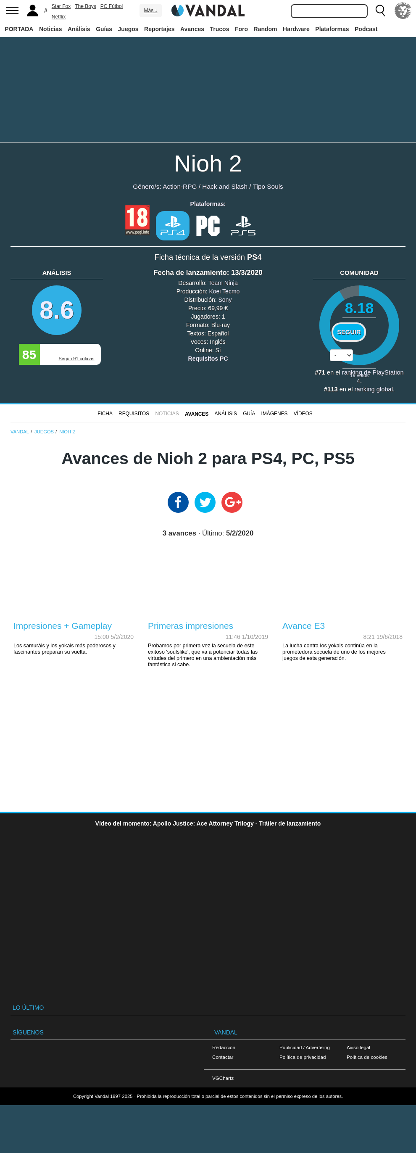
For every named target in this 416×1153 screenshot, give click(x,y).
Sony (225, 299)
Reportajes (159, 29)
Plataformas (332, 29)
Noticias (50, 29)
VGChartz (223, 1078)
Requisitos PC (208, 358)
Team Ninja (223, 283)
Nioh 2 (208, 163)
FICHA (105, 414)
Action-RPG (180, 186)
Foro (241, 29)
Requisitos (133, 414)
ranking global (374, 389)
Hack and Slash (224, 186)
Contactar (222, 1057)
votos (359, 375)
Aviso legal (358, 1047)
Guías (104, 29)
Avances (192, 29)
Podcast (366, 29)
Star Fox (61, 6)
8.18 (359, 308)
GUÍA (249, 414)
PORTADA (19, 29)
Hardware (296, 29)
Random (265, 29)
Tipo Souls (268, 186)
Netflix (59, 17)
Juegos (128, 29)
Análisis (79, 29)
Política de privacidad (302, 1057)
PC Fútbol (111, 6)
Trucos (219, 29)
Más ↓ (150, 10)
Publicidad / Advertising (304, 1047)
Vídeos (303, 414)
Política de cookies (367, 1057)
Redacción (223, 1047)
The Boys (85, 6)
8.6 (56, 310)
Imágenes (274, 414)
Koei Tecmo (224, 291)
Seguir (349, 332)
